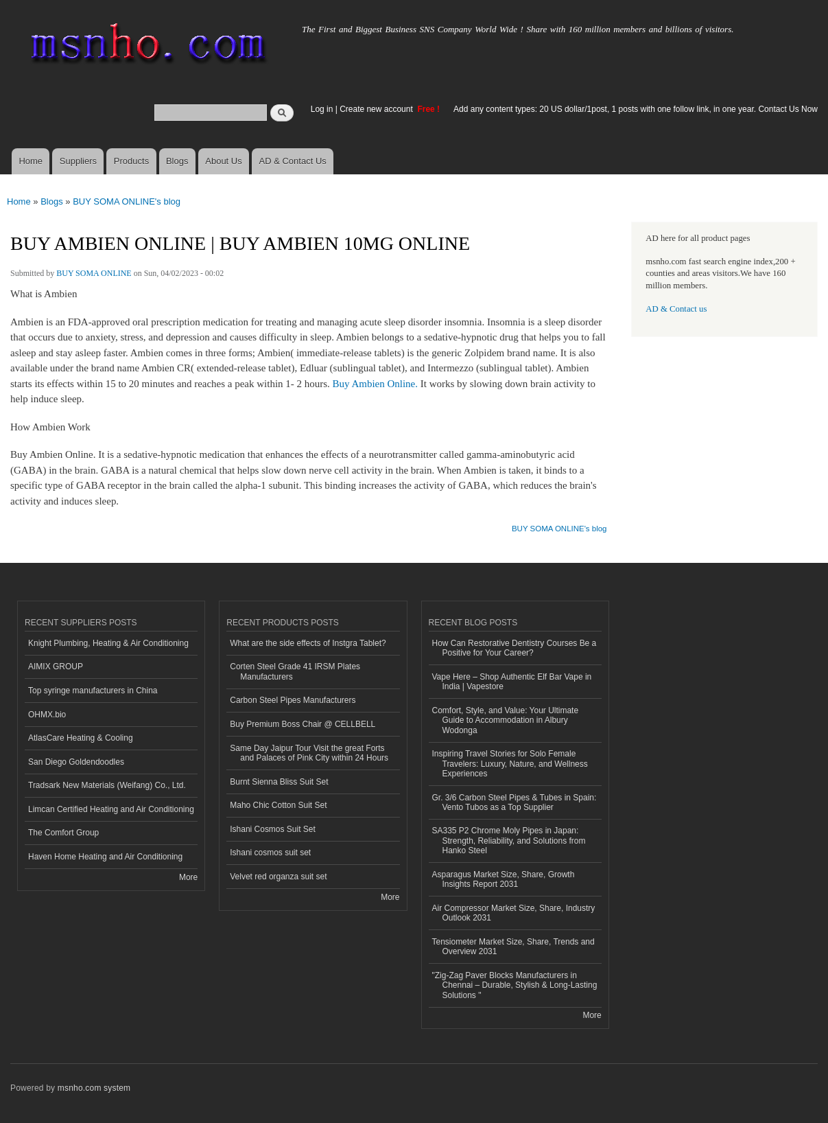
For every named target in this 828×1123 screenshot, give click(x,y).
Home (31, 161)
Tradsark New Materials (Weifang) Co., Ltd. (107, 785)
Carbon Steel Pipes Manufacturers (292, 700)
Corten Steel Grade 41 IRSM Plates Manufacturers (295, 671)
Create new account (377, 109)
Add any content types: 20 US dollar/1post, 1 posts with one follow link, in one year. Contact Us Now (635, 109)
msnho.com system (94, 1088)
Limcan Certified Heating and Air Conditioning (111, 809)
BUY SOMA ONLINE (93, 273)
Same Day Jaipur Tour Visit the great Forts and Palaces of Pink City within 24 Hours (309, 753)
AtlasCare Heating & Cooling (80, 738)
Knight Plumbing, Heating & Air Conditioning (108, 643)
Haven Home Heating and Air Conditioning (105, 856)
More (188, 877)
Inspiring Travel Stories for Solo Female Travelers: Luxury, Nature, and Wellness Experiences (510, 763)
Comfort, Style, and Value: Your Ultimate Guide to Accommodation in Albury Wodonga (505, 720)
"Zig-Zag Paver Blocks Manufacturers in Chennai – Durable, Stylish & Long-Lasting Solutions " (515, 985)
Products (131, 161)
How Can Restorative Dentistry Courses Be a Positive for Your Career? (514, 648)
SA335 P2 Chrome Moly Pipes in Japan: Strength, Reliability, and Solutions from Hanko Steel (509, 840)
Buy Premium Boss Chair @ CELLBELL (302, 724)
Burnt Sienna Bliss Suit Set (279, 782)
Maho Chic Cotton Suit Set (278, 805)
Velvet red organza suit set (278, 876)
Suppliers (78, 161)
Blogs (177, 161)
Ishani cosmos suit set (270, 852)
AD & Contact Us (293, 161)
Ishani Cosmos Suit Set (273, 829)
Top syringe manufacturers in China (93, 690)
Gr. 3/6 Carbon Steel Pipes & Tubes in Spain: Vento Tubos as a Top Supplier (514, 802)
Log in (322, 109)
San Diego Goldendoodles (76, 762)
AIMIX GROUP (55, 666)
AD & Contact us (676, 309)
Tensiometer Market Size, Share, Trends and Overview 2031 (513, 946)
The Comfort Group (63, 832)
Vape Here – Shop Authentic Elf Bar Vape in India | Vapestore (512, 681)
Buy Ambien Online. (375, 383)
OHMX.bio (47, 714)
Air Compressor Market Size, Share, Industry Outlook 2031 (513, 913)
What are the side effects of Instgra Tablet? (308, 643)
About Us (223, 161)
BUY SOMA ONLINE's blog (126, 201)
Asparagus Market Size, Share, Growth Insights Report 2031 (503, 879)
